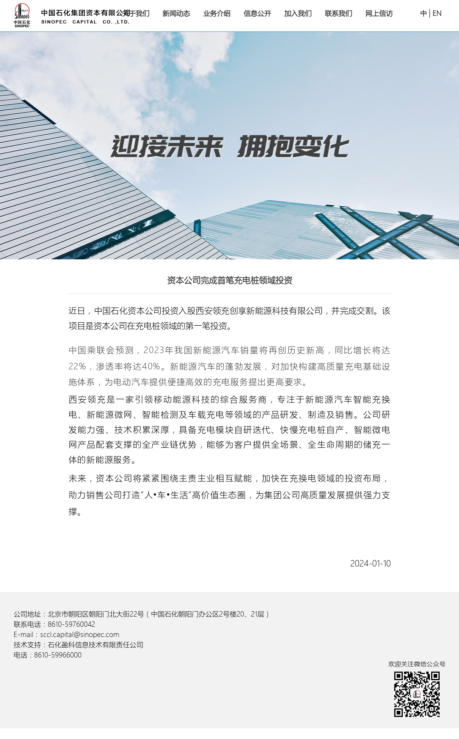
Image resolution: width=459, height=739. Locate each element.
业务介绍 (216, 13)
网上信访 (379, 13)
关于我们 (135, 13)
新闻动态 (176, 13)
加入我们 (298, 13)
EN (437, 13)
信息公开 (257, 13)
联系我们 (338, 13)
